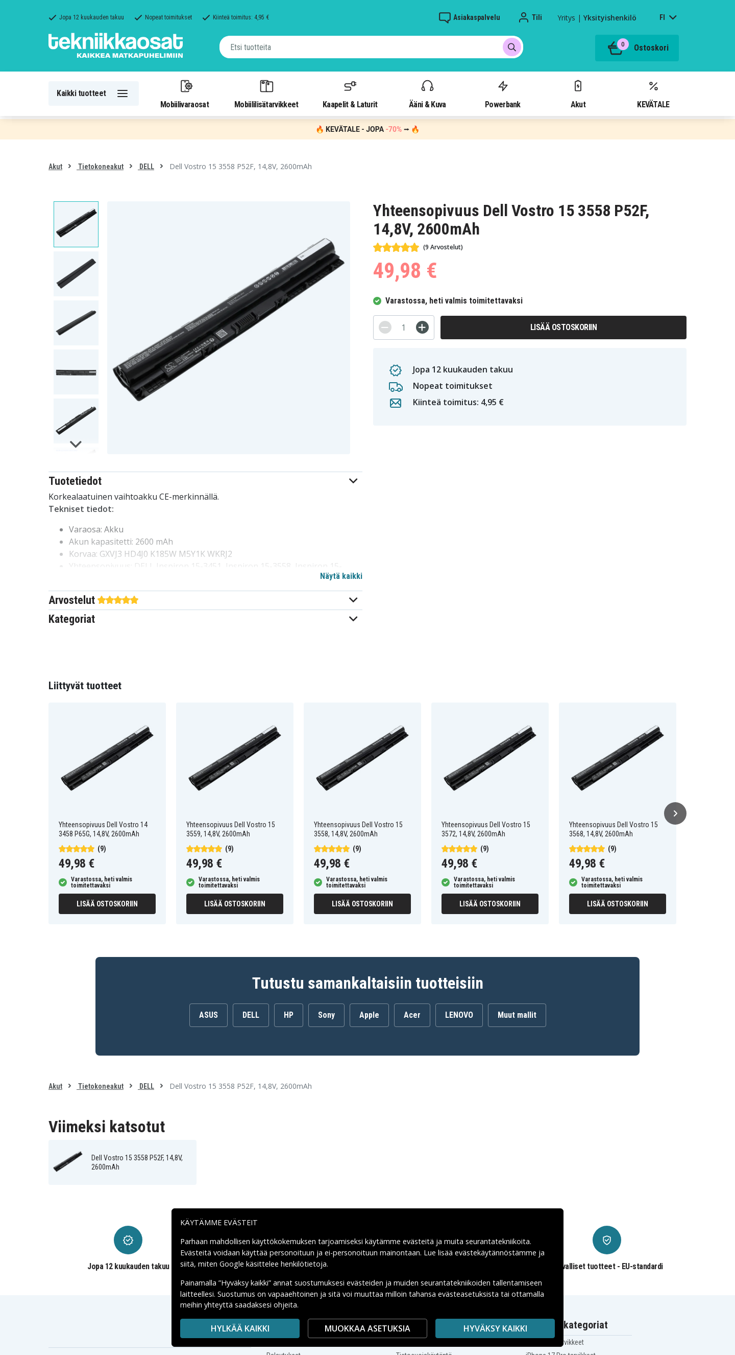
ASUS (208, 1015)
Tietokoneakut (100, 166)
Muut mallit (517, 1015)
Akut (577, 93)
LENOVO (459, 1015)
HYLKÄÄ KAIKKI (240, 1328)
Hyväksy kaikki (495, 1328)
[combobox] (371, 47)
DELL (146, 166)
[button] (205, 481)
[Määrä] (403, 327)
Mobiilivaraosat (184, 93)
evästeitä (419, 1241)
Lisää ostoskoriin (563, 327)
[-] (385, 327)
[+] (422, 327)
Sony (326, 1015)
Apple (369, 1015)
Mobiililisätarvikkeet (266, 93)
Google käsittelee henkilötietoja (273, 1264)
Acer (412, 1015)
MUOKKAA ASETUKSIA (367, 1328)
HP (288, 1015)
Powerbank (503, 93)
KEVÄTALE (653, 93)
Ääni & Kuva (427, 93)
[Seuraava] (675, 813)
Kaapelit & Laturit (350, 93)
